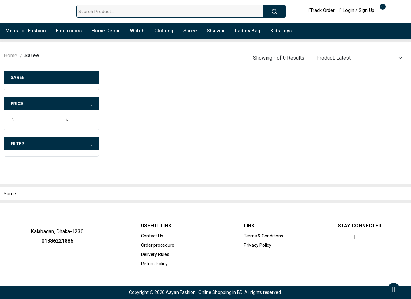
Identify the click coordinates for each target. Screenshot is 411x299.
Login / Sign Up (356, 10)
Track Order (322, 10)
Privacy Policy (257, 245)
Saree (17, 77)
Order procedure (157, 245)
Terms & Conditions (263, 235)
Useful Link (156, 225)
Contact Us (152, 235)
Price (17, 103)
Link (249, 225)
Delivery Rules (155, 254)
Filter (17, 143)
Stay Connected (359, 225)
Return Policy (154, 263)
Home (10, 56)
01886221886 (57, 241)
